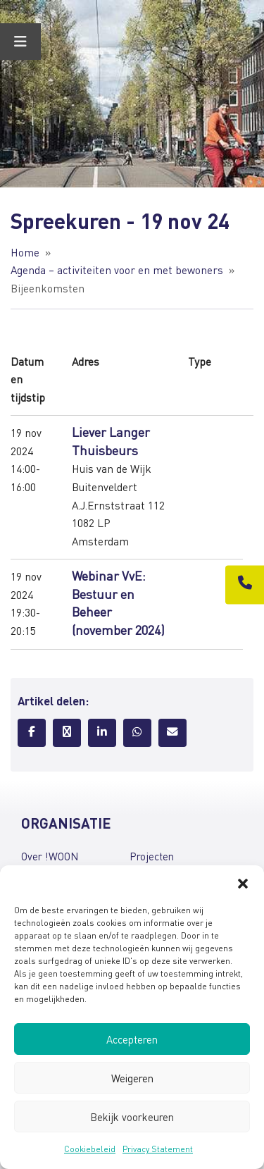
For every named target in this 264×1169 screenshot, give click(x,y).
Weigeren (132, 1078)
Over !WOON (49, 856)
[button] (243, 883)
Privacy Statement (157, 1149)
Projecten (152, 856)
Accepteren (132, 1039)
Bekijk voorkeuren (132, 1117)
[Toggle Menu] (20, 41)
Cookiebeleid (89, 1149)
